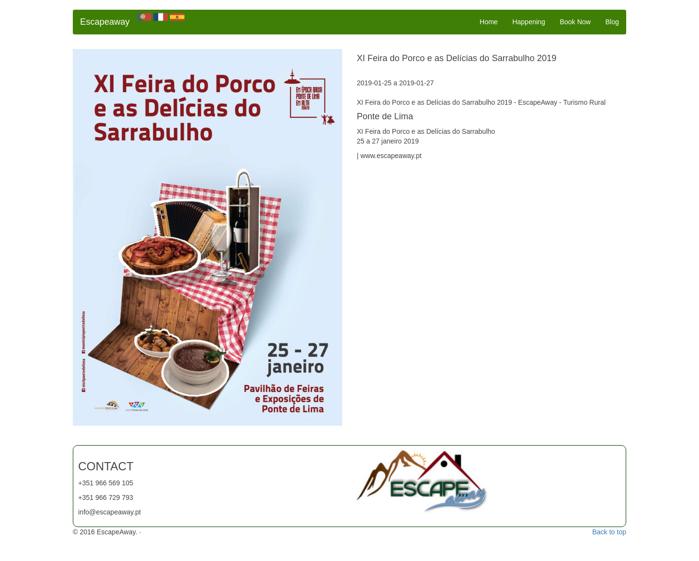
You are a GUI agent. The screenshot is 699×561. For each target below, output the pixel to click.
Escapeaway (105, 22)
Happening (528, 22)
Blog (612, 22)
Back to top (609, 532)
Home (489, 22)
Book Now (575, 22)
